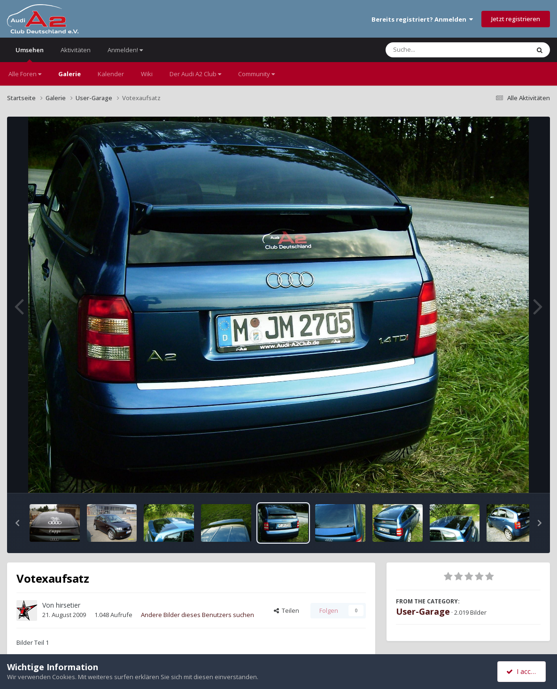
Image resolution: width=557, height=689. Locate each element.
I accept (523, 671)
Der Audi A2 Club (195, 74)
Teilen (286, 610)
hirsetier (68, 605)
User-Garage (423, 611)
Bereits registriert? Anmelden (422, 19)
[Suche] (438, 49)
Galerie (69, 74)
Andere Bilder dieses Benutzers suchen (197, 614)
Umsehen (29, 54)
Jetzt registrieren (515, 19)
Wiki (147, 74)
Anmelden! (125, 50)
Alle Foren (24, 74)
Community (256, 74)
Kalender (111, 74)
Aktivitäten (76, 50)
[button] (17, 523)
